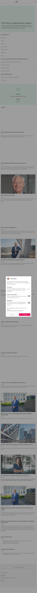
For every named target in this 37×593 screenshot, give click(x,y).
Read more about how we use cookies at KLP (15, 310)
